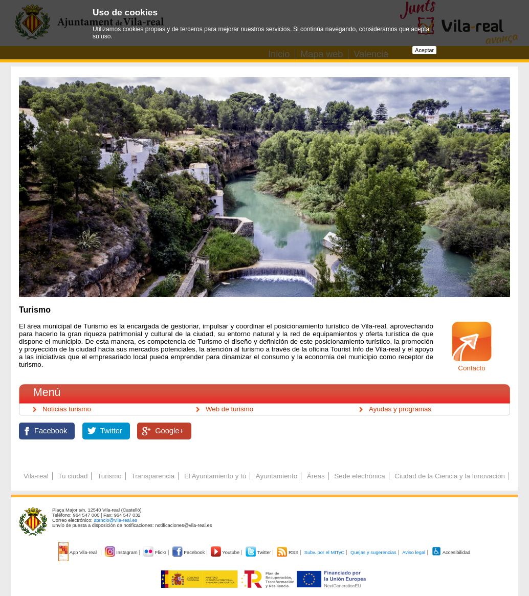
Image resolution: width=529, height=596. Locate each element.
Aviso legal (413, 552)
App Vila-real (78, 552)
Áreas (316, 476)
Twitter (111, 431)
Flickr (155, 552)
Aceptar (424, 50)
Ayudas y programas (400, 409)
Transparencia (152, 476)
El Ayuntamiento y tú (215, 476)
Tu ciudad (72, 476)
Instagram (122, 552)
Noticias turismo (66, 409)
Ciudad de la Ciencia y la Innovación (449, 476)
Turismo (109, 476)
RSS (288, 552)
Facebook (50, 431)
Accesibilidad (451, 552)
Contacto (471, 368)
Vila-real (36, 476)
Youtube (226, 552)
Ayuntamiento (276, 476)
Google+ (169, 431)
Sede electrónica (359, 476)
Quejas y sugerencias (373, 552)
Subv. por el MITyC (324, 552)
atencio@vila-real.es (115, 520)
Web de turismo (229, 409)
